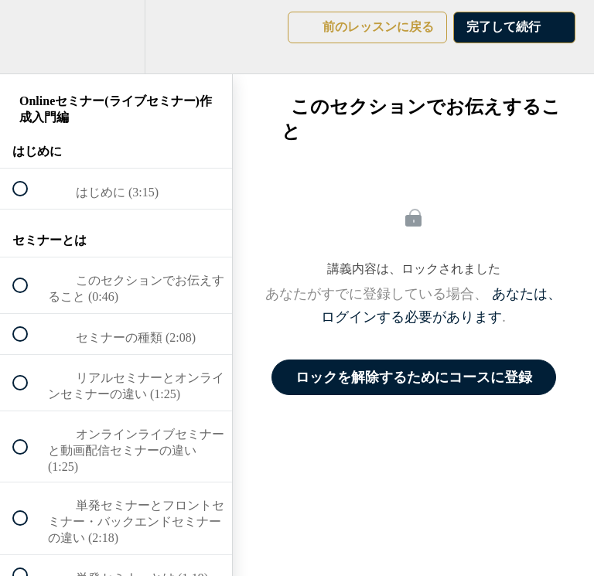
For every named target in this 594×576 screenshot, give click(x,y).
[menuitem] (116, 36)
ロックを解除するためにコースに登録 (413, 377)
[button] (28, 36)
